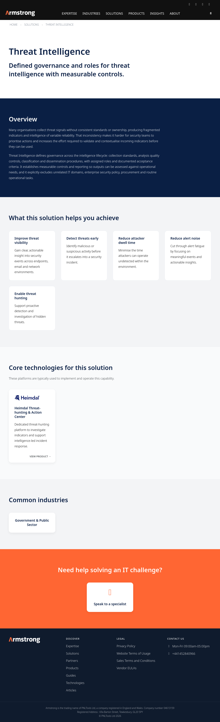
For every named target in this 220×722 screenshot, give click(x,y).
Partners (72, 661)
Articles (71, 690)
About (175, 13)
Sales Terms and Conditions (136, 661)
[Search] (210, 13)
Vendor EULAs (126, 668)
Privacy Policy (126, 646)
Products (136, 13)
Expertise (69, 13)
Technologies (75, 683)
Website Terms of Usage (133, 653)
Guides (71, 675)
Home (14, 24)
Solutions (114, 13)
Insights (157, 13)
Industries (91, 13)
